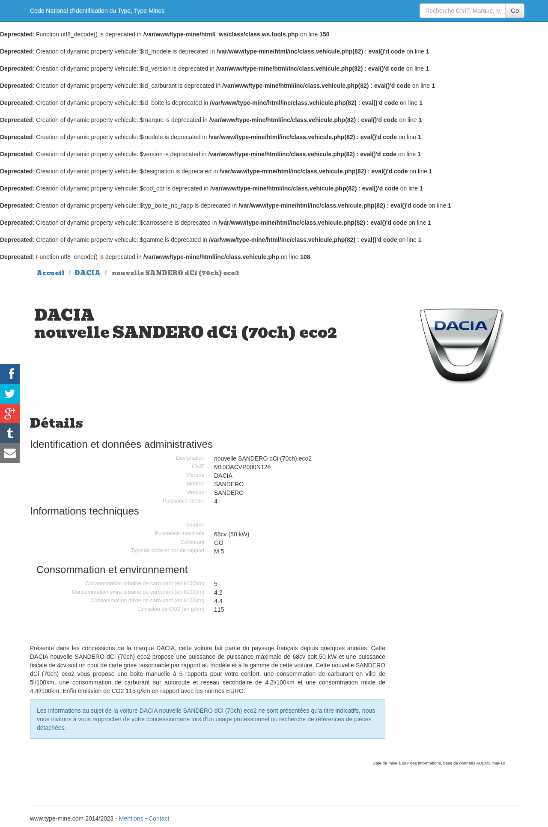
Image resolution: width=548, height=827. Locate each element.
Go (515, 10)
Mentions (131, 818)
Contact (159, 818)
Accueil (50, 273)
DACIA (87, 273)
